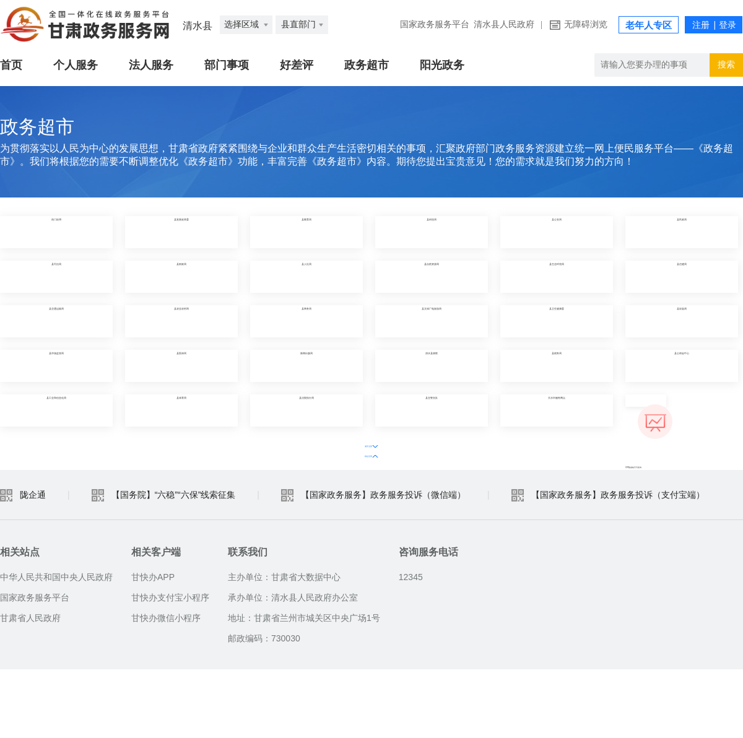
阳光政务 (442, 65)
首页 (11, 65)
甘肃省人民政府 (30, 687)
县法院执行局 (306, 410)
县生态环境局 (556, 276)
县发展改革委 (181, 232)
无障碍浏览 (585, 24)
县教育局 (306, 232)
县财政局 (181, 276)
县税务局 (556, 365)
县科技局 (431, 232)
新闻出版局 (306, 365)
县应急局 (682, 321)
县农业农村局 (181, 321)
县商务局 (306, 321)
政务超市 (366, 65)
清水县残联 (431, 365)
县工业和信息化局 (56, 410)
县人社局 (306, 276)
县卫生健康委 (556, 321)
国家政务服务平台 (434, 24)
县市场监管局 (56, 365)
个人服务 (75, 65)
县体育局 (181, 410)
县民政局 (682, 232)
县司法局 (56, 276)
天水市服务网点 (556, 410)
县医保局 (181, 365)
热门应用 (56, 232)
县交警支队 (431, 410)
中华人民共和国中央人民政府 (56, 646)
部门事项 (226, 65)
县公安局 (556, 232)
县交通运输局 (56, 321)
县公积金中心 (681, 365)
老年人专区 (648, 25)
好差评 (296, 65)
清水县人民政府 (504, 24)
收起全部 (397, 444)
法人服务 (151, 65)
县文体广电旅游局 (431, 321)
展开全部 (345, 444)
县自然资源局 (431, 276)
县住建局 (682, 276)
